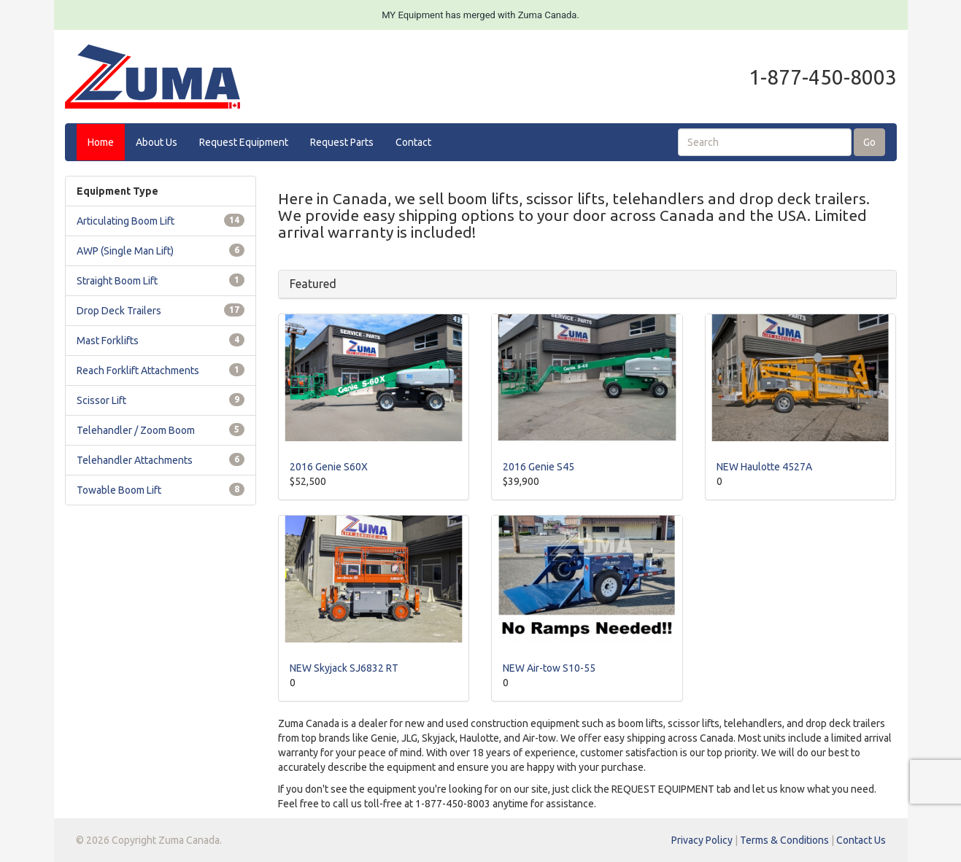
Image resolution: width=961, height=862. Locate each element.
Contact (413, 142)
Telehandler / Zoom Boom (136, 430)
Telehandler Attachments (135, 460)
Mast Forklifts (108, 340)
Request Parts (342, 142)
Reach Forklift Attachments (138, 370)
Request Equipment (243, 142)
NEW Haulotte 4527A (764, 467)
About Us (156, 142)
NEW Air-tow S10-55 (549, 668)
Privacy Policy (702, 840)
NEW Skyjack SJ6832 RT (344, 668)
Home (101, 142)
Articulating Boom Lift (125, 221)
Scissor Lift (101, 400)
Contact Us (861, 840)
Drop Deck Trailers (119, 311)
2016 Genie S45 (538, 467)
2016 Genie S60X (329, 467)
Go (869, 142)
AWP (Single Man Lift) (125, 251)
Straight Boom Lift (117, 281)
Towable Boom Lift (119, 490)
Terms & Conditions (784, 840)
